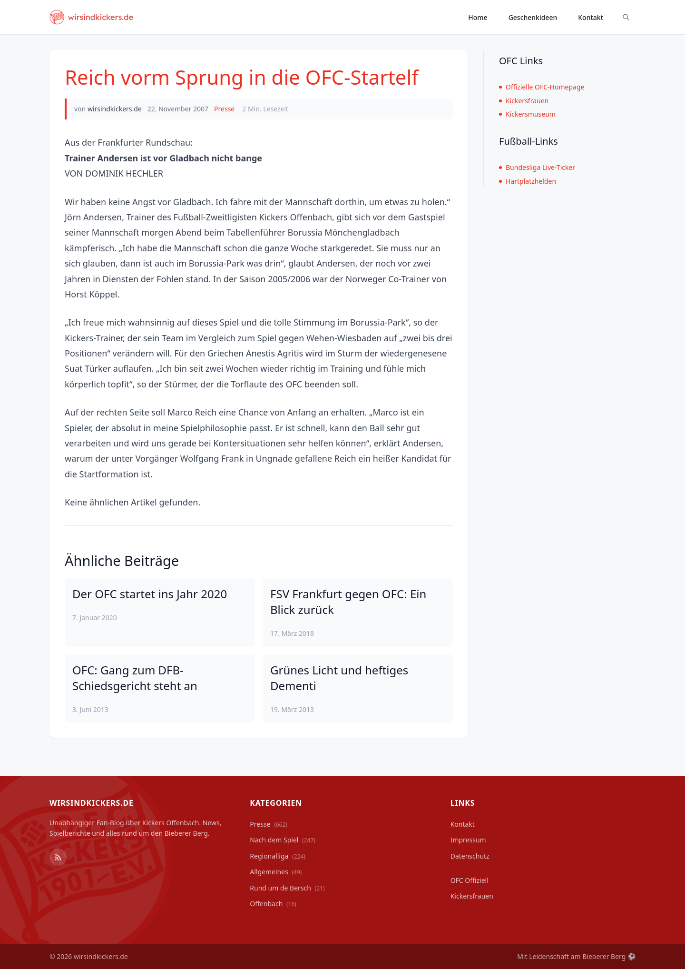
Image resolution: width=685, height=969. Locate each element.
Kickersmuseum (527, 114)
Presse (224, 108)
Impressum (468, 839)
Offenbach (273, 903)
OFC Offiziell (469, 880)
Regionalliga (277, 855)
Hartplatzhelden (527, 181)
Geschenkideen (533, 17)
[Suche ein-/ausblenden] (626, 17)
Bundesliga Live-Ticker (537, 167)
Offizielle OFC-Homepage (541, 86)
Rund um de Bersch (287, 887)
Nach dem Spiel (282, 839)
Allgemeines (276, 871)
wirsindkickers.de (115, 108)
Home (477, 17)
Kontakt (590, 17)
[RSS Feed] (58, 857)
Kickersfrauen (523, 100)
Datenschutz (469, 855)
